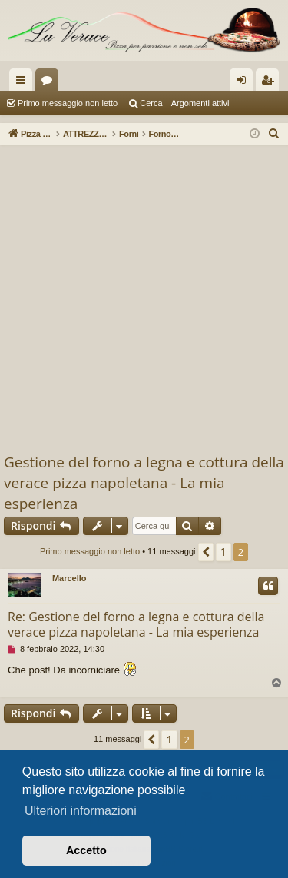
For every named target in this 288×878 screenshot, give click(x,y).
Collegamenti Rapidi (23, 83)
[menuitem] (274, 133)
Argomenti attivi (200, 103)
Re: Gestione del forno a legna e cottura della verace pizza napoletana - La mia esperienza (136, 624)
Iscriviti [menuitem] (271, 83)
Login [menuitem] (245, 83)
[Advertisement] (144, 300)
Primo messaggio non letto (68, 103)
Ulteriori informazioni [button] (81, 810)
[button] (206, 552)
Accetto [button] (86, 850)
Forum (49, 83)
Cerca (151, 103)
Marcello (69, 578)
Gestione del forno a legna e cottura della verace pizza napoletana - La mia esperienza (144, 482)
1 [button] (223, 551)
